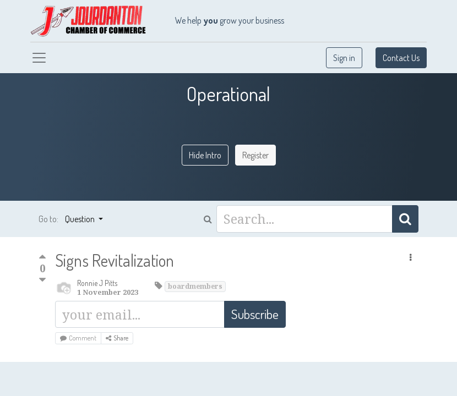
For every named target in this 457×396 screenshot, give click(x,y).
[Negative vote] (42, 280)
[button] (410, 257)
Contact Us (401, 57)
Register (255, 155)
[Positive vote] (42, 258)
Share (117, 338)
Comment (78, 338)
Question (80, 218)
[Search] (405, 218)
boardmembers (195, 286)
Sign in (344, 57)
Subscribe (255, 314)
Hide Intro (205, 155)
